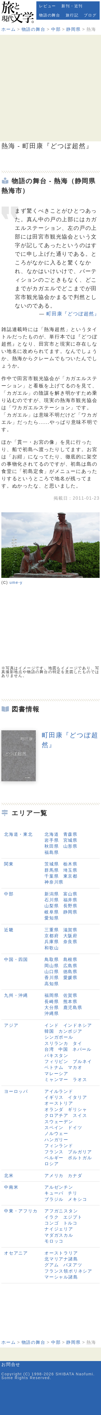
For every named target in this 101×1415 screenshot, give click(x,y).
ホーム (8, 29)
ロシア (51, 1163)
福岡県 (51, 995)
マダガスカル (58, 1235)
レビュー (47, 6)
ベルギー (54, 1157)
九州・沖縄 (16, 995)
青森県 (70, 834)
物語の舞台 (49, 15)
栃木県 (70, 864)
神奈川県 (54, 882)
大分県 (51, 1007)
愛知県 (51, 918)
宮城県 (70, 840)
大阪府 (70, 935)
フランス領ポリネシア (68, 1271)
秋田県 (51, 846)
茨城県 (51, 864)
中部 (56, 29)
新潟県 (51, 894)
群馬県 (51, 870)
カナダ (75, 1175)
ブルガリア (80, 1152)
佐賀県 (70, 995)
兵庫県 (51, 941)
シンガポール (58, 1037)
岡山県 (51, 965)
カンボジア (70, 1031)
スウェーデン (58, 1121)
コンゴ (51, 1223)
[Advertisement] (50, 88)
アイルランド (58, 1091)
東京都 (70, 876)
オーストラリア (61, 1253)
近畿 (9, 930)
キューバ (54, 1193)
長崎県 (51, 1001)
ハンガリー (56, 1139)
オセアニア (16, 1253)
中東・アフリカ (21, 1211)
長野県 (70, 905)
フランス (54, 1152)
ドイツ (75, 1127)
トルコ (70, 1223)
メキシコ (77, 1199)
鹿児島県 (72, 1007)
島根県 (70, 959)
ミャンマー (56, 1079)
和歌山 (51, 948)
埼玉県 (70, 870)
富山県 (70, 894)
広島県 (70, 965)
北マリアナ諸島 (61, 1259)
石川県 (51, 900)
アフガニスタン (61, 1211)
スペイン (54, 1127)
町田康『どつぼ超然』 (73, 313)
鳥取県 (51, 959)
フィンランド (58, 1145)
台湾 (49, 1049)
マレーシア (56, 1073)
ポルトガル (80, 1157)
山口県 (51, 971)
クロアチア (56, 1115)
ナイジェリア (58, 1229)
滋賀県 (70, 930)
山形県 (70, 846)
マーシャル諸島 (61, 1277)
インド (51, 1025)
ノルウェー (56, 1133)
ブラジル (54, 1199)
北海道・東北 (18, 834)
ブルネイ (82, 1061)
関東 (9, 864)
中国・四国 (16, 959)
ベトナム (54, 1067)
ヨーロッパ (16, 1091)
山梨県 (51, 905)
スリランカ (56, 1043)
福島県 (51, 852)
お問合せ (10, 1364)
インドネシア (77, 1025)
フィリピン (56, 1061)
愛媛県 (70, 977)
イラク (51, 1217)
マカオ (75, 1067)
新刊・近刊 (72, 6)
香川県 (51, 977)
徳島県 (70, 971)
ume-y (16, 582)
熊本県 (70, 1001)
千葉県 (51, 876)
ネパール (82, 1049)
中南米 (11, 1187)
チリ (73, 1193)
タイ (77, 1043)
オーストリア (58, 1103)
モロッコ (54, 1241)
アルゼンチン (58, 1187)
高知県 (51, 983)
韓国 (49, 1031)
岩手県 (51, 840)
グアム (51, 1265)
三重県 (51, 930)
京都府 (51, 935)
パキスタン (56, 1055)
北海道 (51, 834)
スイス (80, 1115)
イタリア (77, 1097)
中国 (63, 1049)
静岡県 (73, 29)
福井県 (70, 900)
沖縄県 (51, 1013)
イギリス (54, 1097)
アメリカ (54, 1175)
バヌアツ (72, 1265)
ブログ (90, 15)
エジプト (72, 1217)
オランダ (54, 1109)
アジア (11, 1025)
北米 (9, 1175)
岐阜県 (51, 912)
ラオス (80, 1079)
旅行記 (72, 15)
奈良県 (70, 941)
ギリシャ (77, 1109)
